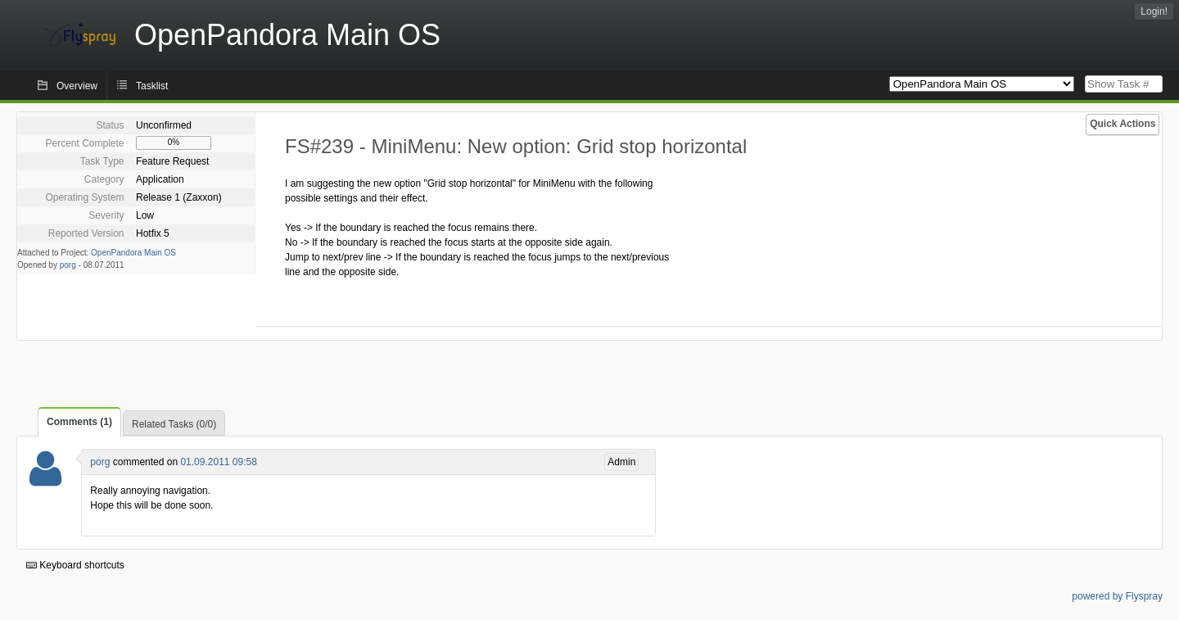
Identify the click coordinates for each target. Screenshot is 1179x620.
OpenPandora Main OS (133, 252)
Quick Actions (1122, 123)
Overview (76, 86)
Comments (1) (79, 422)
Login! (1154, 11)
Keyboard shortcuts (75, 565)
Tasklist (152, 86)
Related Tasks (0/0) (174, 424)
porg (68, 264)
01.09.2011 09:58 (218, 462)
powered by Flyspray (1117, 596)
